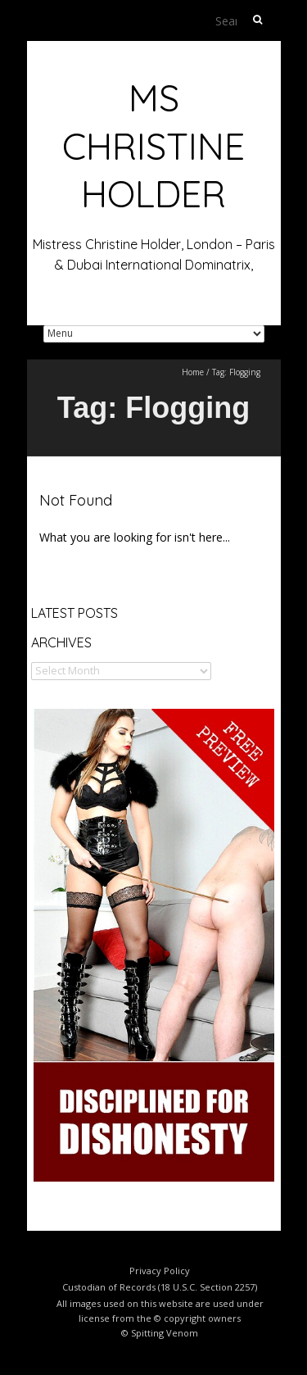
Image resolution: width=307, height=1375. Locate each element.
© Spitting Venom (159, 1333)
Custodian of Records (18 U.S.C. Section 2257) (159, 1287)
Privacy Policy (159, 1270)
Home (193, 372)
